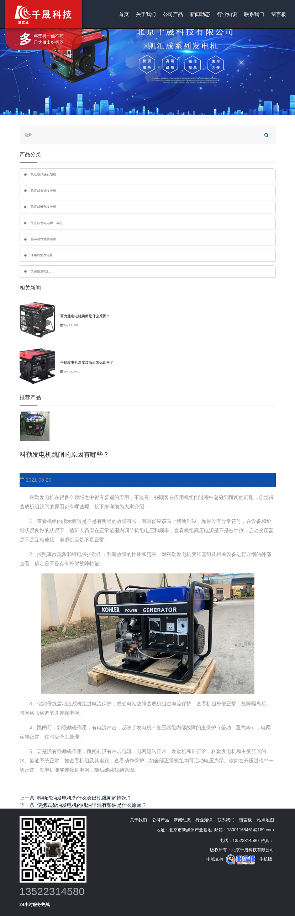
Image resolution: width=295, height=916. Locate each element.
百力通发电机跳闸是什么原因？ (85, 316)
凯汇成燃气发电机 (43, 206)
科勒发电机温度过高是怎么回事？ (87, 362)
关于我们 (146, 14)
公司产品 (173, 14)
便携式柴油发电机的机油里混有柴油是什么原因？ (92, 805)
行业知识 (227, 14)
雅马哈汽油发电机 (43, 239)
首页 (124, 14)
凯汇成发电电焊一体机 (47, 223)
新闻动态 (200, 14)
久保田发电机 (40, 271)
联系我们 (254, 14)
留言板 (278, 14)
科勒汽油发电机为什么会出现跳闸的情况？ (84, 798)
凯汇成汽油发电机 (43, 174)
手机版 (265, 859)
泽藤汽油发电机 (42, 255)
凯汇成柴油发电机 (43, 190)
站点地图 (265, 819)
